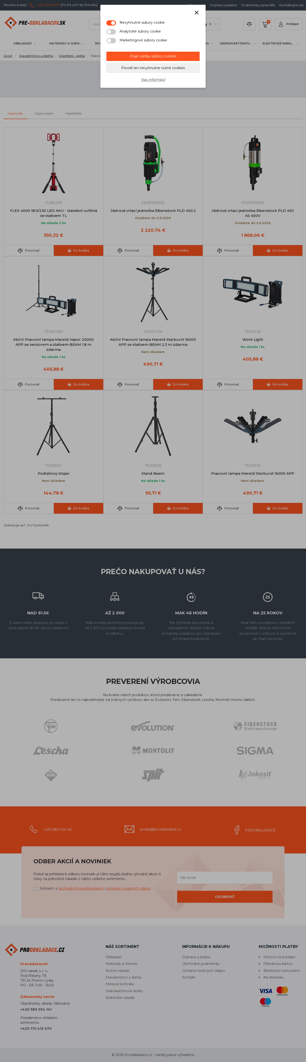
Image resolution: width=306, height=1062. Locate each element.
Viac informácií (153, 79)
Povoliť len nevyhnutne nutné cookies (153, 68)
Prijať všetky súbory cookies (153, 56)
